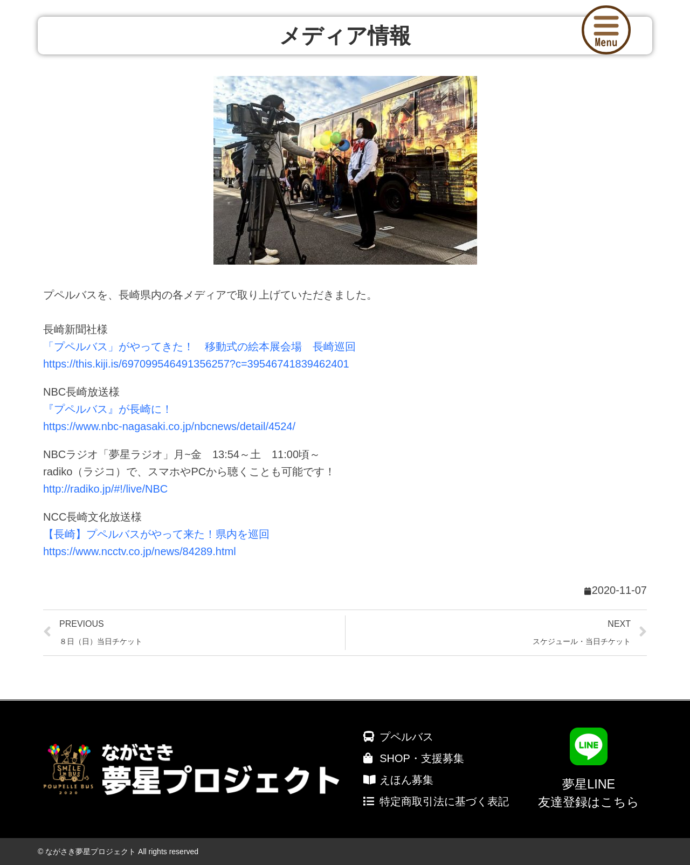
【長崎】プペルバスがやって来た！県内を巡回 (156, 534)
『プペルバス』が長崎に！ (107, 409)
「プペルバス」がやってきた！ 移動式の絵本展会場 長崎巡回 (199, 346)
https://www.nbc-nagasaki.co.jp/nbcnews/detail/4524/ (169, 426)
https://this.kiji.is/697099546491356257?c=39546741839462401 (196, 364)
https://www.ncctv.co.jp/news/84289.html (139, 551)
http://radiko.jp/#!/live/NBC (105, 489)
